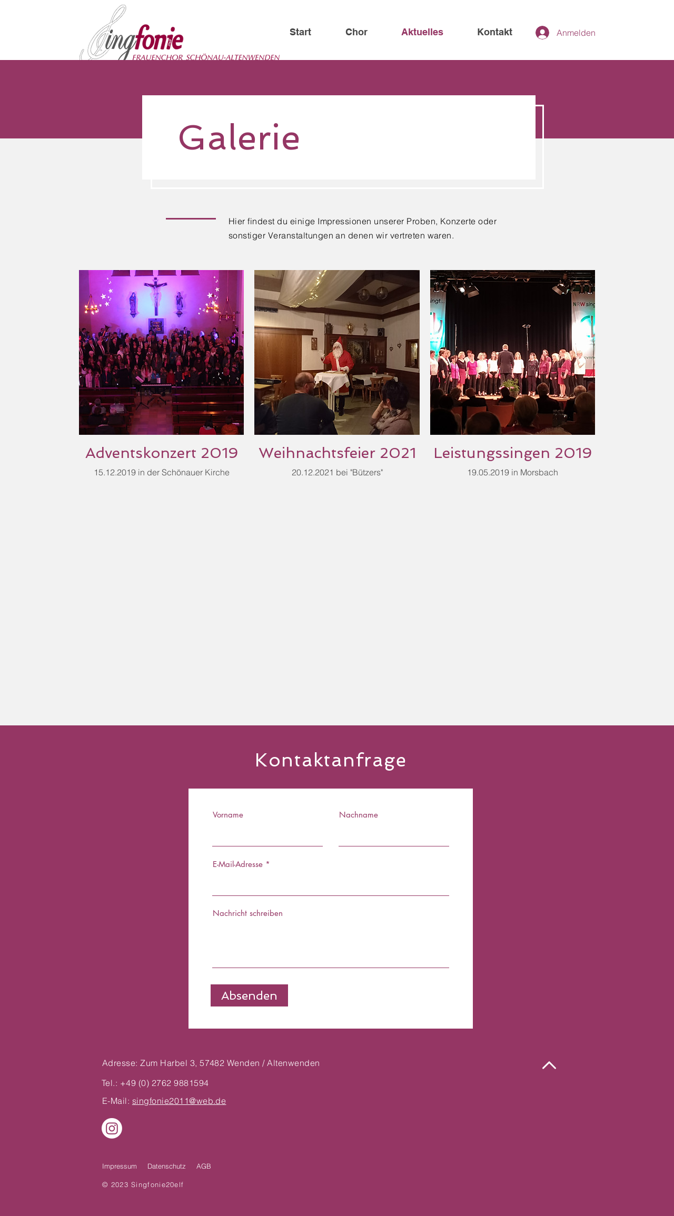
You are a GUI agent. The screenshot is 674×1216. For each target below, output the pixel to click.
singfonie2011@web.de (179, 1100)
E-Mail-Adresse (238, 864)
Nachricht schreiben (248, 913)
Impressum (119, 1166)
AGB (203, 1166)
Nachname (358, 815)
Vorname (228, 815)
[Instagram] (112, 1128)
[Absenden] (249, 995)
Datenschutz (166, 1166)
